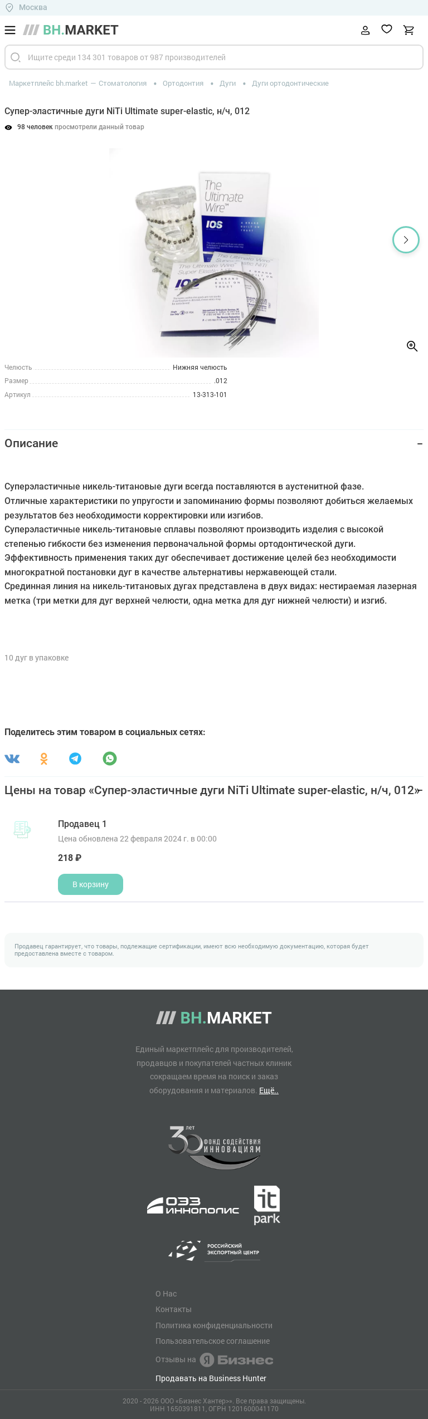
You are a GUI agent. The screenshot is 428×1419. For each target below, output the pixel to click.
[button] (406, 239)
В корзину (90, 884)
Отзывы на (214, 1360)
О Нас (166, 1293)
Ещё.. (269, 1090)
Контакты (173, 1309)
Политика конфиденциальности (214, 1325)
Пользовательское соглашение (212, 1341)
